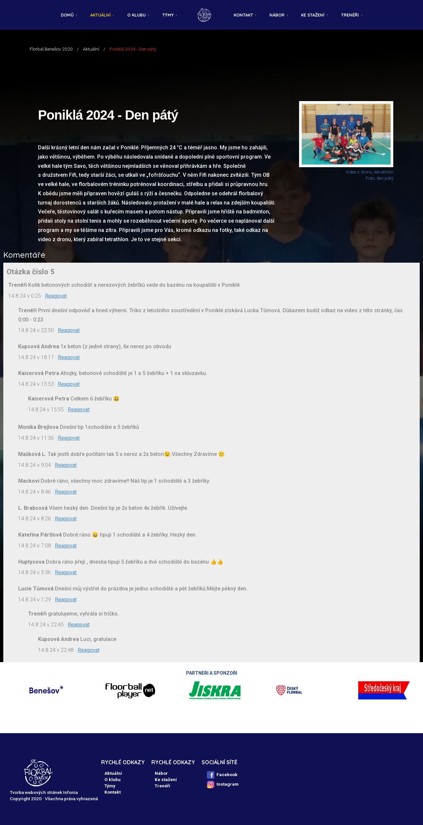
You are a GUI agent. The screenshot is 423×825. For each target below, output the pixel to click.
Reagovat (56, 296)
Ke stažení (313, 15)
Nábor (277, 15)
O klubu (136, 15)
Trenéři (350, 15)
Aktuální (100, 15)
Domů (67, 15)
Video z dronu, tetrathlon (369, 171)
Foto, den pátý (379, 178)
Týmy (168, 15)
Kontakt (243, 15)
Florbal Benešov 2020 (51, 49)
